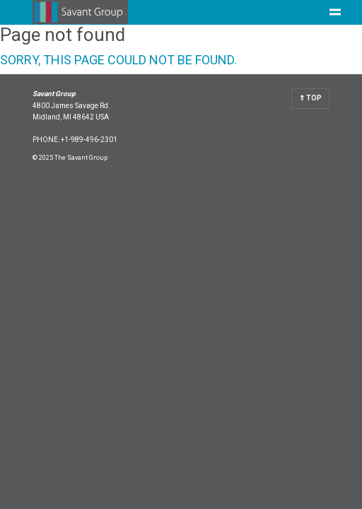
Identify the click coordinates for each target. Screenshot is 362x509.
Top (313, 98)
